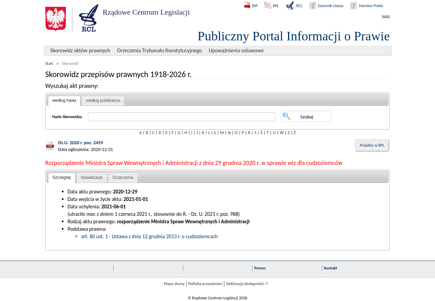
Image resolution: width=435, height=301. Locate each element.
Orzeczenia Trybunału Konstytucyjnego (159, 50)
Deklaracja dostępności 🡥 (247, 283)
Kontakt (330, 268)
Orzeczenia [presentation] (122, 177)
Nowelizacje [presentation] (92, 177)
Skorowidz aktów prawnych (80, 50)
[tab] (64, 101)
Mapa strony (174, 283)
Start (49, 63)
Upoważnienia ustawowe (236, 50)
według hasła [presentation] (64, 100)
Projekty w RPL (372, 145)
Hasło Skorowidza (67, 116)
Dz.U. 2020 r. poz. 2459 (80, 143)
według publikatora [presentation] (103, 100)
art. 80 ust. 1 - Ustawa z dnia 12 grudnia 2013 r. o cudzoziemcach (149, 236)
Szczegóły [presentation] (61, 177)
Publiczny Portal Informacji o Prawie (293, 36)
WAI (386, 17)
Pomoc (260, 268)
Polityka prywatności (205, 283)
